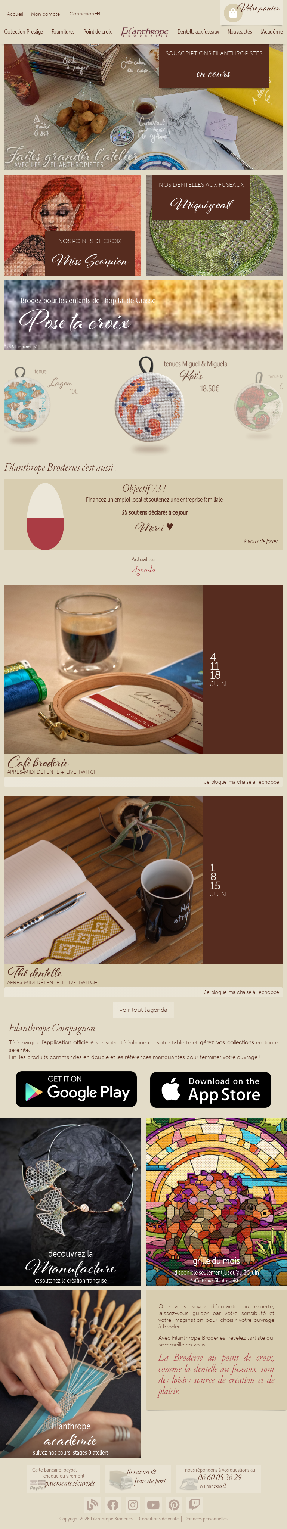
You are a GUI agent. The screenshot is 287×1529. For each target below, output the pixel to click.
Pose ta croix (74, 324)
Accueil (15, 14)
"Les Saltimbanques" (20, 347)
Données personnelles (206, 1519)
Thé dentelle (35, 972)
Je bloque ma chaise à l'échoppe (241, 782)
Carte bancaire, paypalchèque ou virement (63, 1478)
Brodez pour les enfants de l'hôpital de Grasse (88, 301)
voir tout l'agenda (143, 1009)
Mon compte (45, 14)
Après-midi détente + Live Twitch (52, 772)
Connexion (82, 13)
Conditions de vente (159, 1519)
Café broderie (38, 762)
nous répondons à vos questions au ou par (220, 1479)
